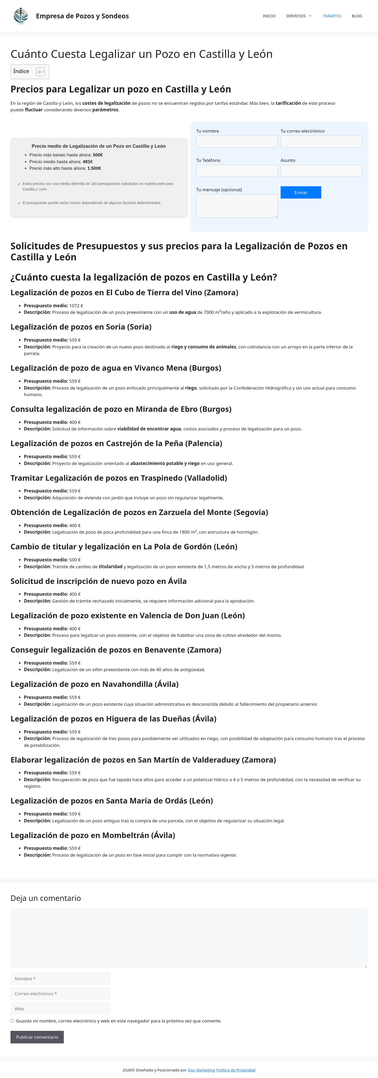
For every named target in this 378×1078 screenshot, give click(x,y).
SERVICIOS (302, 16)
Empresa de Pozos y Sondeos (82, 15)
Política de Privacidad (235, 1069)
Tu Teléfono (208, 160)
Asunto (288, 160)
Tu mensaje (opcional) (219, 190)
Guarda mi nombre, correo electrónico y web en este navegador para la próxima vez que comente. (119, 1021)
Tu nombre (207, 131)
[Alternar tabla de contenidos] (38, 71)
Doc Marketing (201, 1069)
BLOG (357, 15)
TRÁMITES (332, 15)
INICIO (269, 15)
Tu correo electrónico (303, 131)
